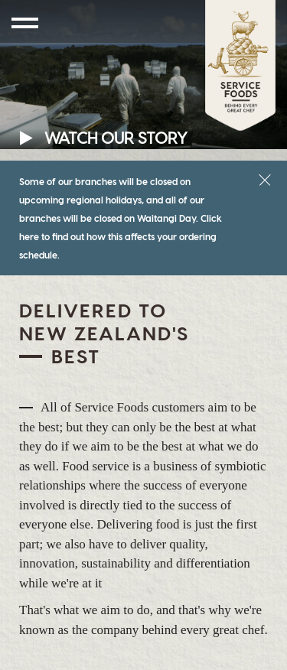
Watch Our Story (104, 137)
